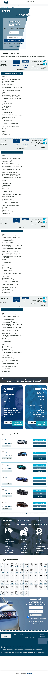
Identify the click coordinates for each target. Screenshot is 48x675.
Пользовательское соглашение (42, 642)
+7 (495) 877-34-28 (30, 1)
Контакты (45, 5)
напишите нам (41, 513)
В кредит (25, 61)
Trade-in (40, 446)
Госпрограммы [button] (36, 5)
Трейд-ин (20, 5)
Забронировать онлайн (14, 40)
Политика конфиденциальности (43, 639)
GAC (8, 7)
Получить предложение (18, 423)
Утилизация (27, 5)
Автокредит (13, 5)
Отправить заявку (36, 614)
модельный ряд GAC (30, 513)
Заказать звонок (6, 635)
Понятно (29, 673)
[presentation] (36, 626)
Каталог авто (4, 5)
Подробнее (9, 422)
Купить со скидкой (39, 440)
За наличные (16, 62)
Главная (3, 7)
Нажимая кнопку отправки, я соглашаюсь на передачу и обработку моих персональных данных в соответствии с (36, 620)
